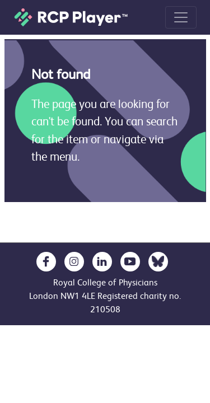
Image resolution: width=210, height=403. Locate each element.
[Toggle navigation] (181, 17)
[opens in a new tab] (46, 261)
